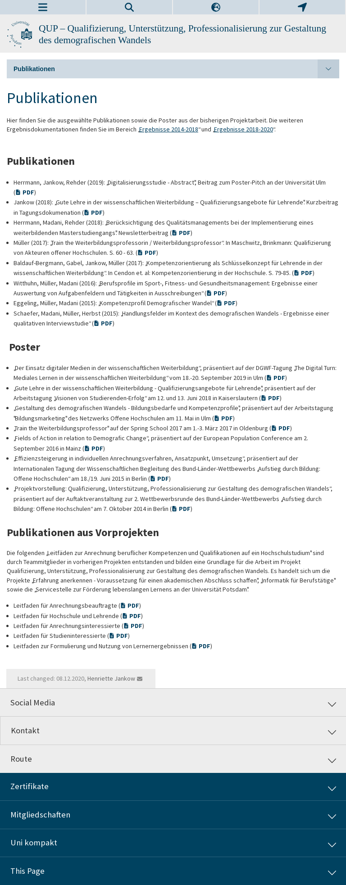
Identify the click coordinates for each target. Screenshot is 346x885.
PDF (28, 192)
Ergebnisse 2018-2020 (243, 129)
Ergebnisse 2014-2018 (168, 129)
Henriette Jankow (111, 678)
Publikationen (176, 68)
